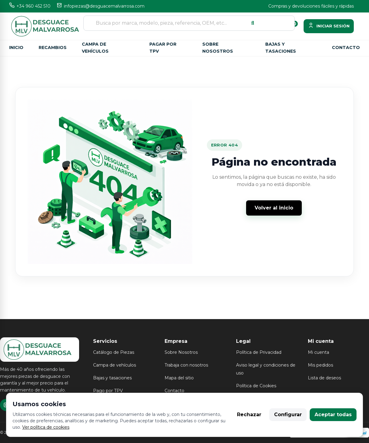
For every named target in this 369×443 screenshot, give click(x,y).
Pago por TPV (108, 390)
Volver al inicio (274, 208)
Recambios (53, 47)
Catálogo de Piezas (113, 352)
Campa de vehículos (95, 47)
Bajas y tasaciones (280, 47)
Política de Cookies (256, 386)
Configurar (288, 414)
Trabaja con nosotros (186, 365)
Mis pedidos (320, 365)
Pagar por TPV (162, 47)
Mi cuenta (318, 352)
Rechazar (249, 414)
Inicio (16, 47)
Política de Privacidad (258, 352)
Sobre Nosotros (181, 352)
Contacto (346, 47)
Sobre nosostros (217, 47)
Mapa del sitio (179, 378)
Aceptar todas (333, 414)
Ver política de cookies (45, 427)
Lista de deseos (324, 378)
